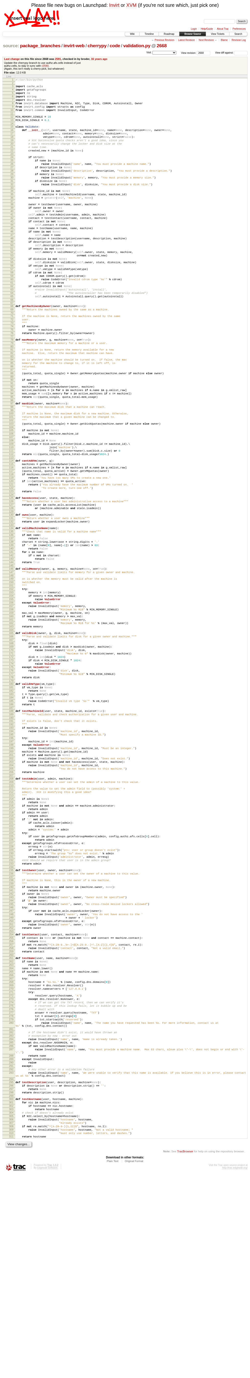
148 (11, 667)
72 (11, 364)
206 (11, 902)
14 (11, 131)
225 (11, 979)
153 (11, 687)
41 (11, 239)
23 (11, 167)
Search (238, 34)
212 (11, 925)
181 (11, 801)
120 (11, 555)
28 (11, 187)
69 (11, 353)
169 (11, 752)
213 (11, 929)
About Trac (223, 29)
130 (11, 595)
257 (11, 1109)
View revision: (188, 52)
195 (11, 857)
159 (11, 712)
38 (11, 226)
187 (11, 826)
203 (11, 890)
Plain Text (112, 1364)
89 (11, 432)
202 (11, 886)
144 (11, 652)
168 (11, 748)
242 (11, 1047)
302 (11, 1302)
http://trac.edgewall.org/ (235, 1371)
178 (11, 789)
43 (11, 247)
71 (11, 360)
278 (11, 1194)
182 (11, 805)
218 (11, 950)
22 (11, 163)
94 (11, 451)
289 (11, 1246)
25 (11, 175)
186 (11, 821)
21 (11, 159)
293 (11, 1263)
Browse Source (192, 34)
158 (11, 708)
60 (11, 318)
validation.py (136, 45)
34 (11, 211)
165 (11, 736)
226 (11, 983)
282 (11, 1214)
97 (11, 463)
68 (11, 349)
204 (11, 894)
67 (11, 345)
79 (11, 392)
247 (11, 1068)
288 (11, 1242)
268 (11, 1153)
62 (11, 326)
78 (11, 388)
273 (11, 1174)
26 (11, 179)
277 (11, 1190)
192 (11, 844)
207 (11, 906)
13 (11, 127)
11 (11, 120)
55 (11, 297)
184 (11, 813)
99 (11, 471)
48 (11, 268)
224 (11, 975)
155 (11, 695)
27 (11, 183)
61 (11, 322)
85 (11, 415)
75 (11, 377)
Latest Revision (186, 40)
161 (11, 720)
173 (11, 769)
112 (11, 523)
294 (11, 1271)
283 (11, 1218)
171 (11, 760)
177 (11, 785)
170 (11, 756)
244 (11, 1056)
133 (11, 607)
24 (11, 170)
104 (11, 491)
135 (11, 614)
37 (11, 223)
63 (11, 330)
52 (11, 284)
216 (11, 942)
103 (11, 487)
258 (11, 1113)
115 (11, 534)
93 (11, 447)
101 (11, 478)
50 (11, 276)
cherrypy (97, 45)
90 (11, 435)
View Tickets (217, 34)
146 (11, 659)
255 (11, 1100)
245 (11, 1060)
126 (11, 579)
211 (11, 921)
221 (11, 962)
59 (11, 313)
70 (11, 357)
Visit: (149, 52)
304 (11, 1310)
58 (11, 309)
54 (11, 293)
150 (11, 674)
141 (11, 639)
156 (11, 699)
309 (11, 1331)
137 (11, 623)
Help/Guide (207, 29)
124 (11, 572)
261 (11, 1124)
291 (11, 1255)
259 (11, 1117)
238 (11, 1031)
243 (11, 1052)
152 (11, 683)
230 (11, 1000)
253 (11, 1093)
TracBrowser (185, 1355)
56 (11, 301)
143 (11, 647)
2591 (58, 58)
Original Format (134, 1364)
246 (11, 1064)
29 (11, 191)
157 (11, 703)
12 (11, 123)
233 (11, 1012)
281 (11, 1211)
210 (11, 918)
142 (11, 643)
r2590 (45, 65)
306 (11, 1318)
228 (11, 991)
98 (11, 467)
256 (11, 1104)
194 (11, 853)
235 (11, 1019)
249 (11, 1076)
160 (11, 716)
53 (11, 289)
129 (11, 591)
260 (11, 1121)
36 (11, 219)
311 (11, 1339)
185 (11, 817)
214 (11, 933)
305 (11, 1314)
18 (11, 147)
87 (11, 423)
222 (11, 967)
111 (11, 519)
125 (11, 575)
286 (11, 1230)
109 (11, 511)
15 (11, 134)
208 (11, 910)
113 (11, 527)
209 (11, 914)
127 (11, 583)
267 (11, 1149)
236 (11, 1024)
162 (11, 724)
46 (11, 260)
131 (11, 599)
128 (11, 587)
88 (11, 428)
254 (11, 1096)
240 (11, 1039)
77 (11, 385)
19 (11, 151)
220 (11, 958)
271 (11, 1165)
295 (11, 1274)
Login (194, 29)
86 (11, 419)
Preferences (239, 29)
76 (11, 381)
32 (11, 204)
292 (11, 1259)
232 (11, 1008)
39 (11, 231)
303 (11, 1306)
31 (11, 199)
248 (11, 1072)
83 (11, 408)
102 (11, 483)
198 (11, 869)
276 (11, 1186)
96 (11, 460)
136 (11, 618)
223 (11, 971)
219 (11, 954)
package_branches (40, 45)
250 (11, 1081)
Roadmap (169, 34)
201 (11, 882)
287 (11, 1234)
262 (11, 1128)
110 (11, 515)
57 (11, 305)
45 (11, 255)
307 (11, 1323)
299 (11, 1290)
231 (11, 1004)
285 (11, 1226)
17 (11, 142)
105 (11, 494)
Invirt (114, 5)
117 (11, 543)
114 (11, 530)
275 (11, 1182)
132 (11, 603)
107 (11, 502)
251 (11, 1085)
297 (11, 1282)
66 (11, 342)
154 (11, 691)
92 (11, 443)
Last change (12, 58)
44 (11, 251)
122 (11, 563)
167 (11, 744)
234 (11, 1016)
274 (11, 1178)
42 (11, 243)
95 (11, 456)
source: (11, 45)
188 (11, 829)
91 (11, 439)
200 (11, 877)
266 (11, 1145)
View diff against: (231, 52)
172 (11, 764)
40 (11, 235)
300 (11, 1294)
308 (11, 1327)
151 (11, 679)
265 (11, 1141)
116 (11, 539)
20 (11, 155)
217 (11, 946)
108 (11, 506)
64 (11, 334)
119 (11, 551)
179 (11, 793)
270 (11, 1161)
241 (11, 1043)
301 (11, 1298)
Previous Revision (164, 40)
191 (11, 840)
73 (11, 368)
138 (11, 627)
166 (11, 740)
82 (11, 404)
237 (11, 1028)
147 (11, 663)
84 (11, 411)
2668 (162, 45)
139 (11, 631)
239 (11, 1035)
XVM (131, 5)
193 (11, 848)
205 (11, 898)
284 (11, 1222)
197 (11, 865)
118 (11, 547)
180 (11, 797)
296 (11, 1278)
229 (11, 996)
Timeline (149, 34)
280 (11, 1203)
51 (11, 280)
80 (11, 396)
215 (11, 938)
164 (11, 732)
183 (11, 809)
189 (11, 833)
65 (11, 338)
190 (11, 837)
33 (11, 208)
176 (11, 781)
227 (11, 987)
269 (11, 1157)
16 (11, 138)
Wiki (132, 34)
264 (11, 1137)
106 (11, 498)
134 (11, 610)
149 (11, 670)
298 (11, 1286)
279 (11, 1199)
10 (11, 115)
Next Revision (206, 40)
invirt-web (73, 45)
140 (11, 635)
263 (11, 1132)
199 (11, 873)
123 (11, 568)
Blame (224, 40)
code (115, 45)
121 (11, 559)
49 (11, 272)
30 (11, 195)
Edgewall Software (47, 1371)
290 (11, 1250)
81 (11, 400)
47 (11, 264)
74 (11, 373)
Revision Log (239, 40)
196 (11, 861)
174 (11, 773)
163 (11, 728)
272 (11, 1170)
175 (11, 777)
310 (11, 1335)
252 (11, 1089)
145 (11, 656)
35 (11, 215)
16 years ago (99, 58)
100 (11, 474)
